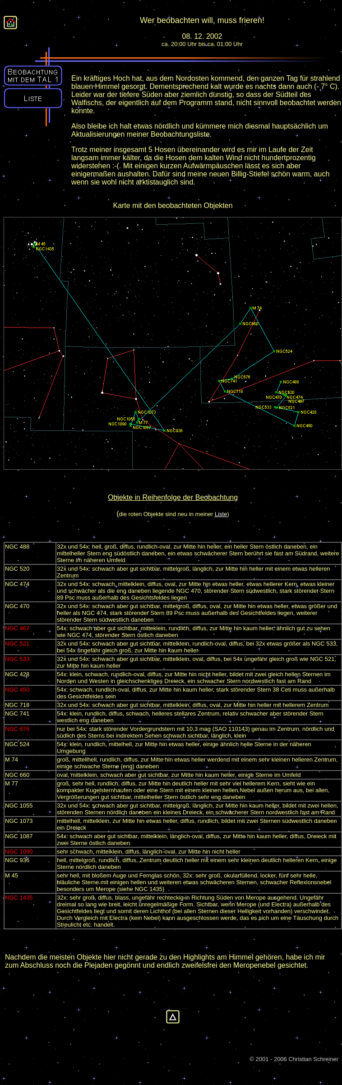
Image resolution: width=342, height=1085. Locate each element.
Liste (221, 514)
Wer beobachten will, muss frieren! (202, 20)
